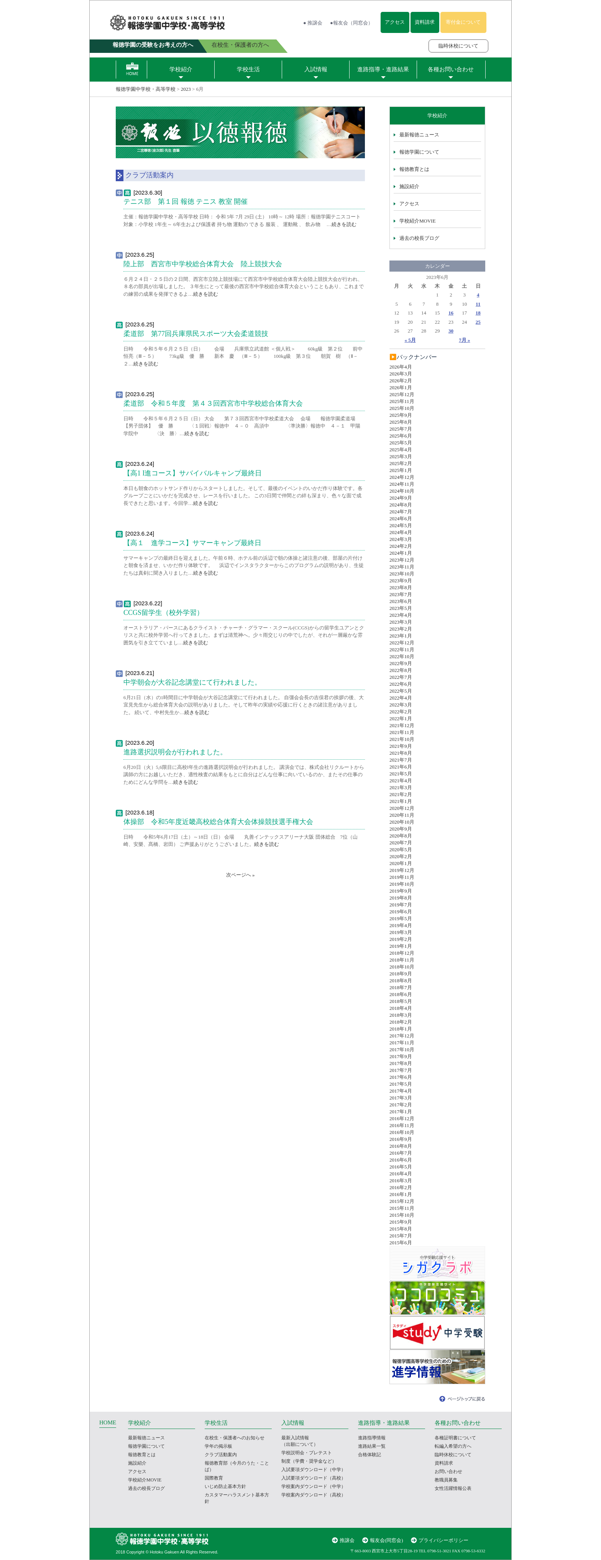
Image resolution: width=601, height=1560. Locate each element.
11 (478, 304)
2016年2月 (400, 1187)
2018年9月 (400, 974)
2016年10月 (401, 1132)
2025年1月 (400, 470)
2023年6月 (400, 601)
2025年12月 (401, 394)
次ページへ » (240, 875)
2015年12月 (401, 1201)
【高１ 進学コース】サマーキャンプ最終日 (192, 543)
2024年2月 (400, 546)
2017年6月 (400, 1077)
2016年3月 (400, 1180)
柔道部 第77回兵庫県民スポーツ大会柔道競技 (195, 334)
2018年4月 (400, 1008)
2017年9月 (400, 1056)
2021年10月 (401, 739)
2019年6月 (400, 911)
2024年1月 (400, 553)
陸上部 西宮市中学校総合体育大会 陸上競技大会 (202, 264)
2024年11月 (401, 484)
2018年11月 (401, 960)
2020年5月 (400, 849)
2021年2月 (400, 794)
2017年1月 (400, 1111)
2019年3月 (400, 932)
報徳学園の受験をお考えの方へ (153, 45)
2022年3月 (400, 705)
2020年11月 (401, 815)
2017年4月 (400, 1091)
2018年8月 (400, 980)
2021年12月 (401, 725)
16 (450, 313)
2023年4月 (400, 615)
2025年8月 (400, 422)
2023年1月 (400, 636)
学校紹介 (180, 69)
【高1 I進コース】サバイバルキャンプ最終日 (192, 473)
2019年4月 (400, 925)
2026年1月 (400, 387)
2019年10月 (401, 884)
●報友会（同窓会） (351, 23)
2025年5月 (400, 443)
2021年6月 (400, 767)
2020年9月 (400, 829)
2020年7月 (400, 843)
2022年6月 (400, 684)
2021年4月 (400, 780)
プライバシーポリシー (443, 1540)
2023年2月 (400, 629)
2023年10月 (401, 574)
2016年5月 (400, 1167)
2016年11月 (401, 1125)
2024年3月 (400, 539)
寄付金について (463, 22)
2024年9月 (400, 498)
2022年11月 (401, 649)
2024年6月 (400, 518)
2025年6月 (400, 436)
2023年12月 (401, 560)
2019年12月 (401, 870)
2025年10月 (401, 408)
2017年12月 (401, 1036)
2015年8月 (400, 1229)
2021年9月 (400, 746)
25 (478, 322)
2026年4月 (400, 367)
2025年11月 (401, 401)
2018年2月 (400, 1022)
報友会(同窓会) (386, 1540)
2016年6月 (400, 1160)
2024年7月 (400, 512)
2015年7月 (400, 1236)
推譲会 (347, 1540)
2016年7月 (400, 1153)
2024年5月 (400, 525)
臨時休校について (458, 46)
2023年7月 (400, 594)
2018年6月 (400, 994)
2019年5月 (400, 918)
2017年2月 (400, 1105)
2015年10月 (401, 1215)
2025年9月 (400, 415)
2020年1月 (400, 863)
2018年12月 (401, 953)
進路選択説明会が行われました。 (175, 752)
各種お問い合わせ (451, 69)
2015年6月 (400, 1242)
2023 (186, 89)
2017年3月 (400, 1098)
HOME (107, 1422)
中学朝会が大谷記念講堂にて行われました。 (192, 682)
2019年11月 (401, 877)
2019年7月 (400, 905)
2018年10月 (401, 967)
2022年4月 (400, 698)
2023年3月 (400, 622)
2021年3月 (400, 787)
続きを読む (344, 224)
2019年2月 (400, 939)
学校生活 (248, 69)
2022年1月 (400, 718)
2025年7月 (400, 429)
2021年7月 (400, 760)
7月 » (464, 340)
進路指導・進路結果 (383, 69)
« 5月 (410, 340)
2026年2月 (400, 380)
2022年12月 (401, 643)
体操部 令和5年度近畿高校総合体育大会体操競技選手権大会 (218, 822)
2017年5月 (400, 1084)
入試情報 (315, 69)
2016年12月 (401, 1118)
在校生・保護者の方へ (240, 45)
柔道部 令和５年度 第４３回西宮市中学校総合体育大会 (213, 403)
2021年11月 (401, 732)
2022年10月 (401, 656)
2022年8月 (400, 670)
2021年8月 (400, 753)
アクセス (395, 22)
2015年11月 (401, 1208)
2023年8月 (400, 587)
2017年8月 (400, 1063)
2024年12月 (401, 477)
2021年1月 (400, 801)
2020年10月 (401, 822)
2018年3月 (400, 1015)
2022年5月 (400, 691)
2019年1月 (400, 946)
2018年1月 (400, 1029)
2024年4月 (400, 532)
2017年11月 (401, 1042)
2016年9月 (400, 1139)
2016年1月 (400, 1194)
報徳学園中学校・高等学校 (146, 89)
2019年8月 (400, 898)
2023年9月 (400, 580)
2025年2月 (400, 463)
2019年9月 (400, 891)
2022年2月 (400, 711)
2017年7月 (400, 1070)
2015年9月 (400, 1222)
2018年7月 (400, 987)
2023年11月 (401, 567)
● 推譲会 (312, 23)
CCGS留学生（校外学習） (163, 612)
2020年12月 (401, 808)
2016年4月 (400, 1174)
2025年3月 (400, 456)
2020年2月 (400, 856)
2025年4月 (400, 449)
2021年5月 (400, 774)
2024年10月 (401, 491)
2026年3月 (400, 374)
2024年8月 (400, 505)
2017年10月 (401, 1049)
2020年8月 (400, 836)
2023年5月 (400, 608)
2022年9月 (400, 663)
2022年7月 (400, 677)
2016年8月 (400, 1146)
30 (450, 331)
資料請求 (425, 22)
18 (478, 313)
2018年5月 (400, 1001)
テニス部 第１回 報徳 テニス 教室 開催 (185, 201)
